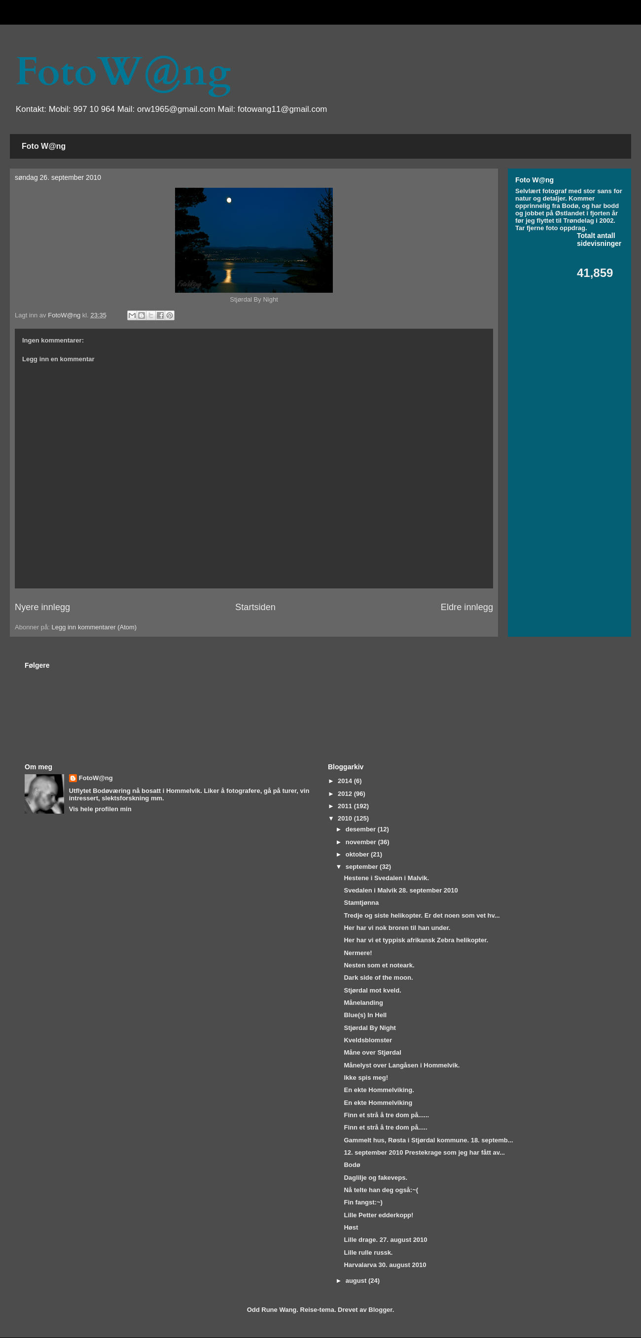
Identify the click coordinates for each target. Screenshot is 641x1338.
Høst (351, 1227)
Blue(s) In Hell (365, 1015)
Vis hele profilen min (100, 809)
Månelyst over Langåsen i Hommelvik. (402, 1065)
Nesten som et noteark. (379, 965)
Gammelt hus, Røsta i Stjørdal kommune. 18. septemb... (428, 1140)
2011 (346, 806)
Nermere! (358, 953)
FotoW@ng (123, 72)
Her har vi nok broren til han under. (397, 927)
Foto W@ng (44, 146)
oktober (358, 854)
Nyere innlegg (42, 607)
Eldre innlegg (467, 607)
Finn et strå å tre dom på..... (385, 1127)
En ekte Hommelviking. (379, 1090)
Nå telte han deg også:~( (381, 1190)
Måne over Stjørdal (372, 1052)
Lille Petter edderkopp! (378, 1215)
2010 (346, 818)
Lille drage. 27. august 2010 (385, 1239)
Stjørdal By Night (369, 1027)
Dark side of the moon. (378, 977)
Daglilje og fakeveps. (375, 1177)
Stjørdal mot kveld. (372, 990)
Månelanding (363, 1002)
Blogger (380, 1309)
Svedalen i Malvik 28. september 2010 (401, 890)
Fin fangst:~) (363, 1202)
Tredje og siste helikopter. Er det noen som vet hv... (421, 915)
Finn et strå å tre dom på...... (386, 1115)
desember (362, 829)
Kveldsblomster (368, 1040)
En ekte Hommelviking (378, 1102)
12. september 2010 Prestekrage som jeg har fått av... (424, 1152)
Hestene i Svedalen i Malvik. (386, 878)
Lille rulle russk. (368, 1252)
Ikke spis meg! (366, 1077)
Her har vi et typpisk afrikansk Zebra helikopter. (416, 940)
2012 (346, 793)
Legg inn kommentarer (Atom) (94, 627)
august (357, 1280)
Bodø (352, 1164)
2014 (346, 781)
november (362, 842)
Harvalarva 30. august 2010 (385, 1265)
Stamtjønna (361, 902)
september (363, 866)
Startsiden (255, 607)
